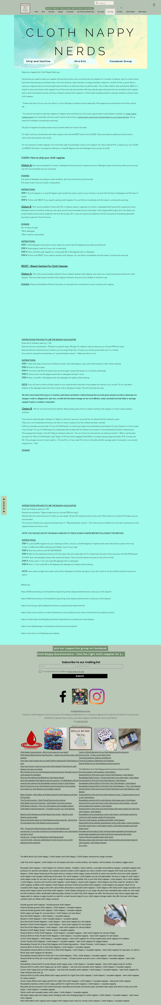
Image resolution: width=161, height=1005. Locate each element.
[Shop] (121, 7)
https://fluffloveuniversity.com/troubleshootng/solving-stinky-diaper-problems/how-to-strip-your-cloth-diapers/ (66, 598)
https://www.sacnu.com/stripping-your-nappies (40, 633)
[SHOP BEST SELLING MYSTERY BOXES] (69, 8)
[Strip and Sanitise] (39, 61)
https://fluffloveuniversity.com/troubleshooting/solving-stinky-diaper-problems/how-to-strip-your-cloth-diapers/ (66, 591)
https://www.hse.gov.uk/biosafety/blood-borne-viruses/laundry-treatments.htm (53, 605)
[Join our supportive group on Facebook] (80, 648)
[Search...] (104, 3)
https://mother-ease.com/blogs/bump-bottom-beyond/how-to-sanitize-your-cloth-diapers (57, 619)
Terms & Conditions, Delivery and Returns (95, 758)
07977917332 (82, 721)
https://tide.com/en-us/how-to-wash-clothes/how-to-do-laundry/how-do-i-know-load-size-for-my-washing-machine (67, 612)
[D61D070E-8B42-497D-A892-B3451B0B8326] (80, 696)
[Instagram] (97, 696)
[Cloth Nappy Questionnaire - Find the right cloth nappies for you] (81, 654)
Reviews (3, 505)
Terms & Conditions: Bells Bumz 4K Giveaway (96, 760)
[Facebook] (63, 696)
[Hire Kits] (81, 61)
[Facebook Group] (121, 61)
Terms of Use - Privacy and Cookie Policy (95, 755)
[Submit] (79, 676)
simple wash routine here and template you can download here (103, 117)
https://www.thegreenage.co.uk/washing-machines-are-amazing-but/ (49, 626)
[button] (43, 12)
